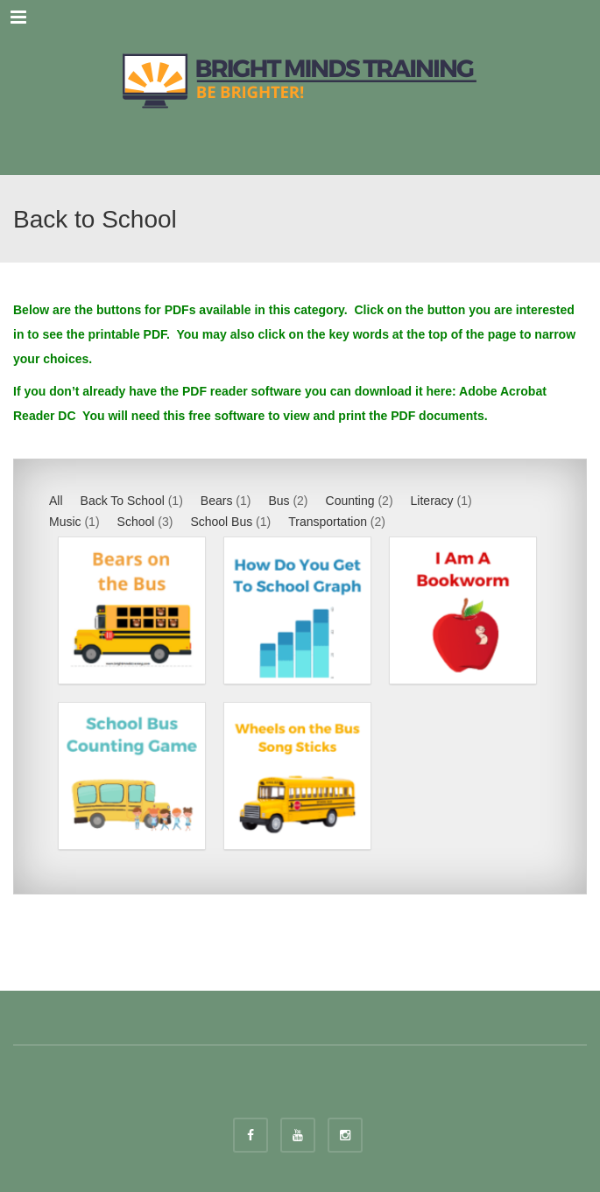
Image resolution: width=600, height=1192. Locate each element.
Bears (217, 501)
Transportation (327, 522)
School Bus (221, 522)
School (136, 522)
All (56, 501)
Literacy (432, 501)
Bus (278, 501)
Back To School (123, 501)
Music (65, 522)
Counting (350, 501)
